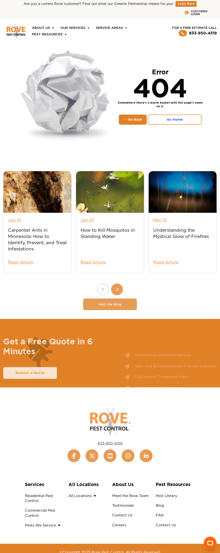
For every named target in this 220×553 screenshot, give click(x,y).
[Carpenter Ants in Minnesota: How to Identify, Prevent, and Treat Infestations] (37, 192)
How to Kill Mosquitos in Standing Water (108, 233)
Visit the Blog (110, 312)
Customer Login (196, 13)
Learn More (186, 3)
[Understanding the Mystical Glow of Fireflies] (183, 192)
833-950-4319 (198, 33)
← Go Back (133, 119)
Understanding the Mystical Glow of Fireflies (181, 233)
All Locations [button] (83, 496)
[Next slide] (117, 297)
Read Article (20, 262)
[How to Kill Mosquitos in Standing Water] (110, 192)
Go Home (175, 119)
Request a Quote (30, 381)
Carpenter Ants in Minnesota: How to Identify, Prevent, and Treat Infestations (37, 239)
